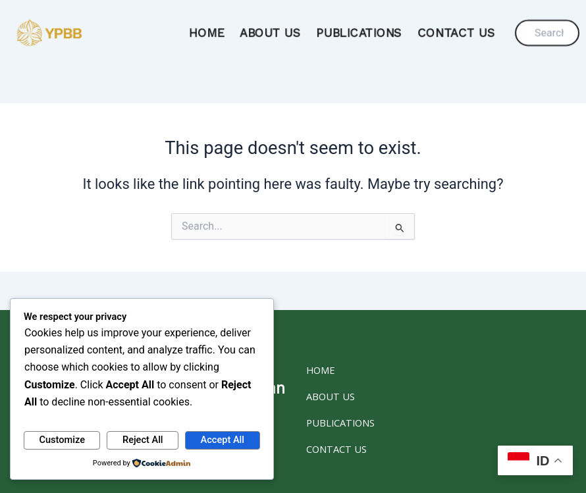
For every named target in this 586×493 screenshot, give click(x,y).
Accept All (222, 440)
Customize (62, 440)
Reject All (142, 440)
